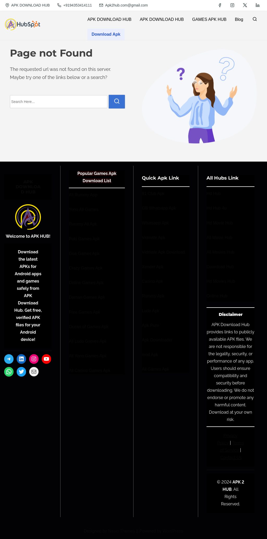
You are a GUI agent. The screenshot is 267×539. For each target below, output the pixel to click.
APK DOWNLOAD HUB (27, 5)
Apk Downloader (157, 340)
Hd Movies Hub (221, 281)
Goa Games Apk (84, 253)
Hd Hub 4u (217, 208)
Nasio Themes (122, 531)
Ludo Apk (150, 311)
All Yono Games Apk (88, 356)
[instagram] (232, 5)
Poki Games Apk (84, 239)
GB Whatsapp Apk (159, 208)
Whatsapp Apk (155, 223)
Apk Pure (150, 325)
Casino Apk (152, 281)
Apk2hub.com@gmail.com (123, 5)
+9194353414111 (74, 5)
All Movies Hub (220, 252)
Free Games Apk (84, 312)
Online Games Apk (86, 282)
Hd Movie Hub (220, 223)
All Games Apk (155, 369)
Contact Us (231, 457)
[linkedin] (257, 5)
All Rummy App (83, 195)
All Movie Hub (219, 237)
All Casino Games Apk (89, 370)
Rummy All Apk (83, 224)
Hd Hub (214, 193)
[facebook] (220, 5)
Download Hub (220, 267)
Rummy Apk (153, 296)
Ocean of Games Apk (88, 326)
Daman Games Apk (87, 297)
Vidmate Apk (153, 237)
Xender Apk (152, 267)
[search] (254, 20)
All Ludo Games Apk (88, 341)
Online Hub (217, 296)
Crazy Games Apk (85, 268)
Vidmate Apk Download (163, 252)
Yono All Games (83, 209)
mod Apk (150, 354)
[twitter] (245, 5)
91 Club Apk (153, 193)
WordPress (173, 531)
